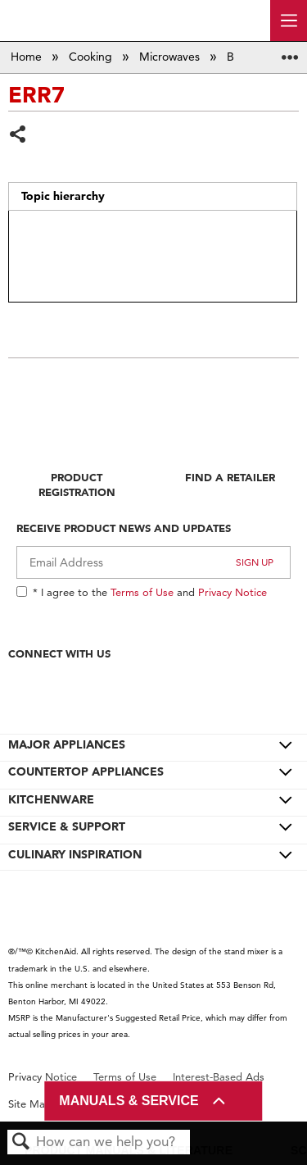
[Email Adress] (153, 562)
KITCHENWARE (51, 799)
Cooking (92, 56)
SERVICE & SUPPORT (66, 826)
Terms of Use (142, 591)
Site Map (30, 1104)
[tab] (152, 197)
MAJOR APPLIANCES (66, 744)
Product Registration (76, 484)
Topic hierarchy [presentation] (63, 196)
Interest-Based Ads (218, 1077)
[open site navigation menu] (288, 20)
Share (18, 136)
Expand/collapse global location (290, 52)
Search (21, 1142)
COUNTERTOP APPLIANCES (86, 771)
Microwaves (171, 56)
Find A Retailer (230, 477)
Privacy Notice (232, 591)
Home (28, 56)
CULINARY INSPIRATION (75, 854)
